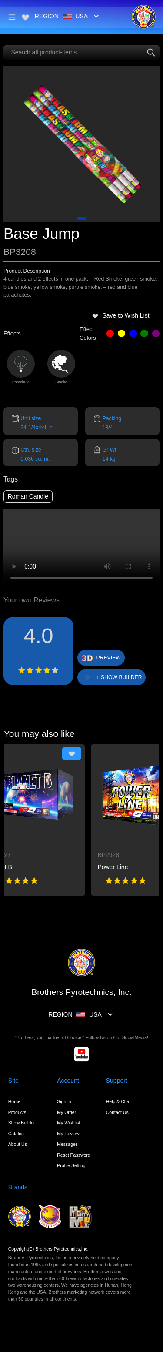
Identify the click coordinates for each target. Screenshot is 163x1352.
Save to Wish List (121, 315)
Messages (67, 1144)
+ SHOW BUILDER (119, 677)
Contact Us (117, 1112)
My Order (66, 1112)
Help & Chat (118, 1101)
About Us (17, 1144)
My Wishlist (68, 1122)
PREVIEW (108, 658)
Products (17, 1112)
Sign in (64, 1101)
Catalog (16, 1133)
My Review (68, 1133)
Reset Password (73, 1155)
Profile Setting (71, 1165)
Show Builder (21, 1122)
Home (14, 1101)
